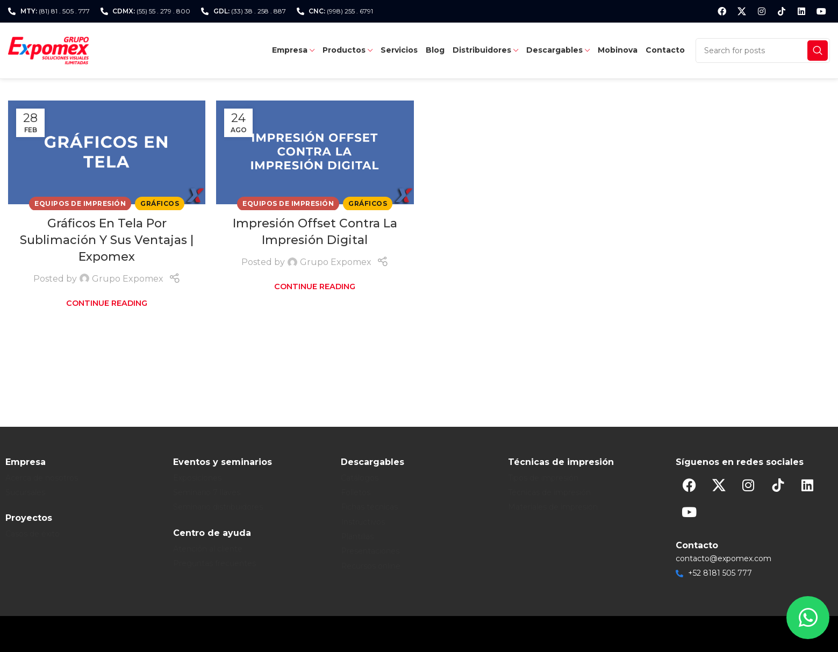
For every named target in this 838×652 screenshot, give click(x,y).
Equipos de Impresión (80, 203)
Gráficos (159, 203)
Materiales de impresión (553, 507)
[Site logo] (48, 50)
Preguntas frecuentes (214, 563)
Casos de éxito (32, 534)
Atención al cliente (207, 549)
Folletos (355, 492)
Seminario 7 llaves (206, 492)
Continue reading (106, 303)
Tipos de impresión (543, 478)
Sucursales (25, 492)
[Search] (763, 50)
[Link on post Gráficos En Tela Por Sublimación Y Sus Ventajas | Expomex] (106, 152)
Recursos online (370, 566)
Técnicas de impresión (549, 492)
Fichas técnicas (369, 507)
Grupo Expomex (127, 279)
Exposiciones (197, 478)
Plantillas (357, 536)
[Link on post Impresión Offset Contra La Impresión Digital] (314, 152)
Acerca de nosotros (41, 478)
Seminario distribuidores (218, 507)
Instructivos (363, 522)
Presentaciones (370, 551)
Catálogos (359, 478)
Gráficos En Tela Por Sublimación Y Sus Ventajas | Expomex (107, 240)
